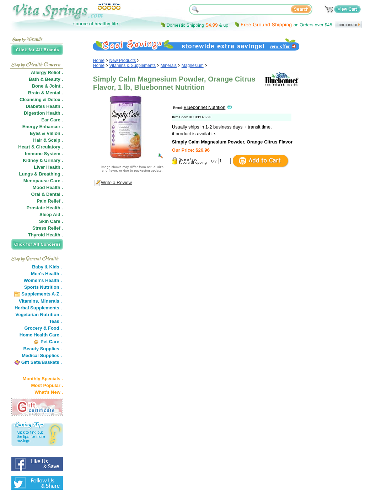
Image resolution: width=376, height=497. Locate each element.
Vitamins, (29, 301)
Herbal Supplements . (38, 307)
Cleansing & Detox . (41, 99)
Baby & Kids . (47, 267)
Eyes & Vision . (46, 133)
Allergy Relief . (47, 72)
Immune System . (44, 153)
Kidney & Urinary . (43, 160)
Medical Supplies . (42, 355)
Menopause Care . (43, 180)
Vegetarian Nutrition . (38, 314)
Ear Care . (52, 119)
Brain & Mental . (45, 92)
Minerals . (51, 301)
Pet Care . (51, 341)
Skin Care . (51, 221)
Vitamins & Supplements (132, 65)
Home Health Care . (41, 335)
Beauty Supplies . (42, 348)
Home (98, 60)
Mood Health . (48, 187)
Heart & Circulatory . (40, 147)
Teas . (55, 321)
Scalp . (55, 140)
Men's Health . (46, 273)
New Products (122, 60)
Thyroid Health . (45, 234)
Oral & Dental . (47, 194)
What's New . (48, 392)
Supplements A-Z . (41, 294)
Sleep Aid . (51, 214)
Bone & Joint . (47, 86)
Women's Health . (42, 280)
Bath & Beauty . (46, 79)
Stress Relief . (47, 228)
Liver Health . (48, 167)
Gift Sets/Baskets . (41, 362)
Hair (37, 140)
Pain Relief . (50, 201)
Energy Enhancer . (42, 126)
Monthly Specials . (43, 378)
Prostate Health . (44, 207)
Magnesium (193, 65)
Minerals (169, 65)
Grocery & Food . (43, 328)
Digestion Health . (43, 113)
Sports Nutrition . (43, 287)
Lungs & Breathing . (41, 174)
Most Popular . (47, 385)
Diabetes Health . (44, 106)
